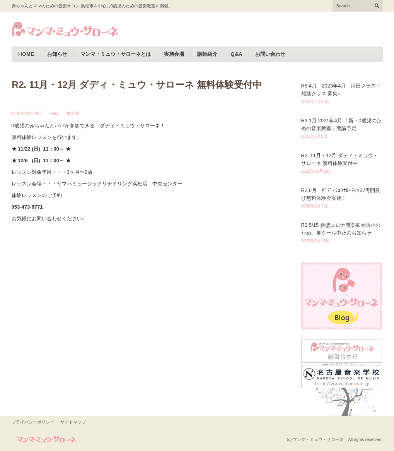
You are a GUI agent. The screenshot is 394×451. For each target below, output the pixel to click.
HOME (26, 54)
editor (54, 113)
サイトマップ (73, 422)
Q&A (236, 54)
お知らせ (57, 54)
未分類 (73, 113)
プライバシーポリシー (33, 422)
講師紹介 (207, 54)
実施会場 (174, 54)
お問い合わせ (270, 54)
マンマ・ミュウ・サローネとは (115, 54)
